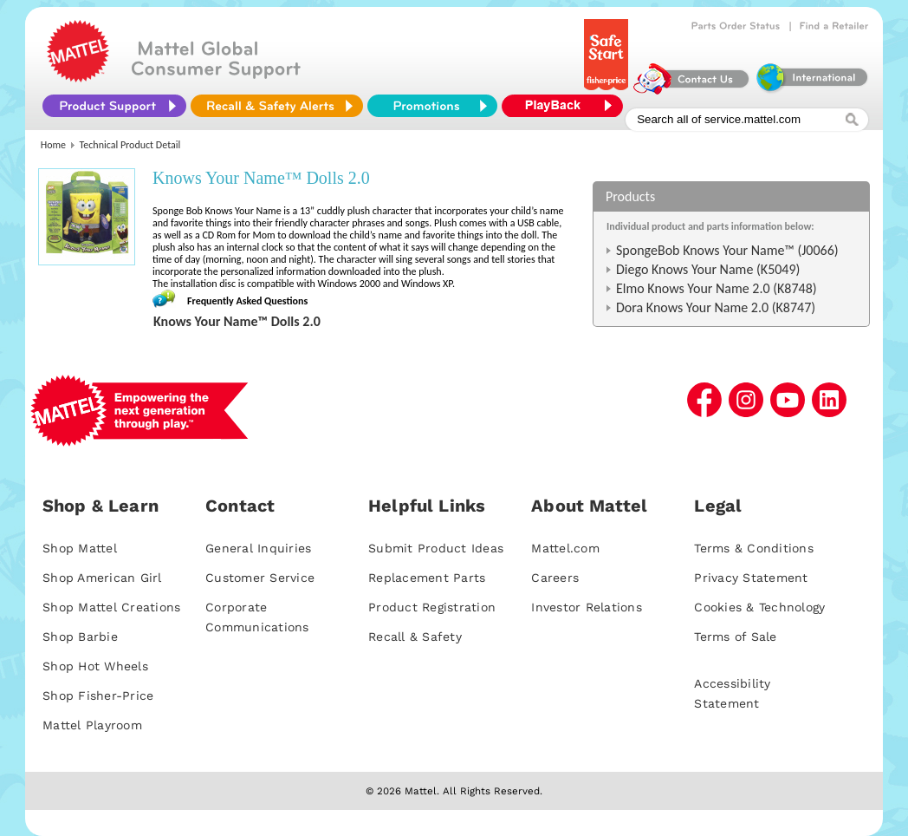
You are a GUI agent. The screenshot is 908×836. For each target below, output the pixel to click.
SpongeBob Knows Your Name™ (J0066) (727, 250)
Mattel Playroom (92, 725)
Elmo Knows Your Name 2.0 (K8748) (716, 288)
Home (53, 145)
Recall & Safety (415, 636)
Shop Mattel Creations (111, 607)
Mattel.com (565, 548)
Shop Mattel (79, 548)
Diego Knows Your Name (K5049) (708, 269)
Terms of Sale (735, 636)
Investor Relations (586, 607)
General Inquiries (258, 548)
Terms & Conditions (754, 548)
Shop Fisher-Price (97, 695)
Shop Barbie (80, 636)
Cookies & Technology (759, 607)
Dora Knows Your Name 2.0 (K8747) (715, 307)
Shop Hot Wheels (95, 666)
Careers (555, 578)
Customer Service (260, 578)
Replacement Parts (426, 578)
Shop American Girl (102, 578)
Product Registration (432, 607)
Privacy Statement (750, 578)
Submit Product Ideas (435, 548)
